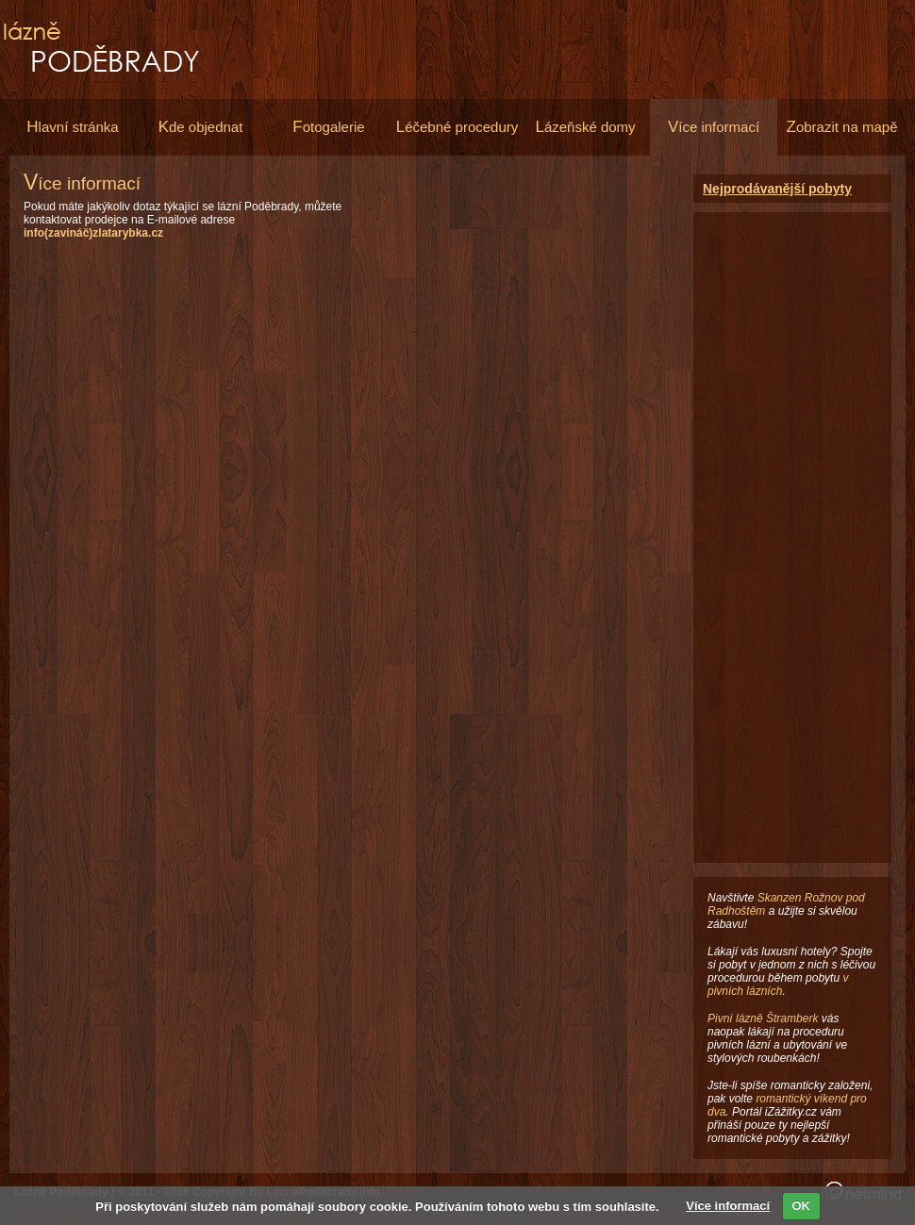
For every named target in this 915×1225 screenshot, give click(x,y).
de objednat (200, 127)
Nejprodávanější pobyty (777, 188)
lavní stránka (72, 127)
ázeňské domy (585, 127)
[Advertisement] (520, 306)
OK (801, 1206)
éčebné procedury (457, 127)
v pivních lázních (777, 984)
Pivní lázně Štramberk (762, 1018)
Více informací (728, 1206)
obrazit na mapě (842, 127)
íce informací (713, 127)
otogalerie (328, 127)
